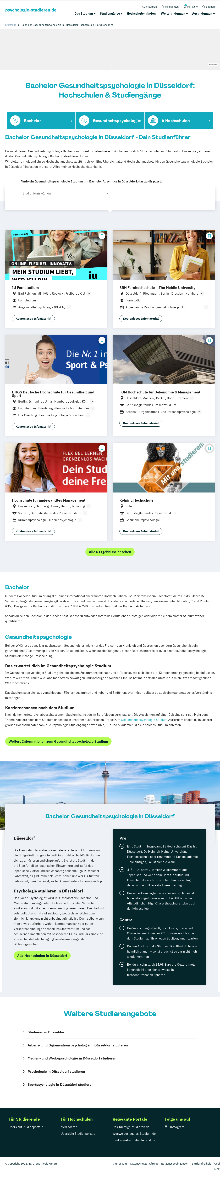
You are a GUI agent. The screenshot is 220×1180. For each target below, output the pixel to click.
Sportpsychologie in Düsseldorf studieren (61, 1084)
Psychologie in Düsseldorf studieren (56, 1071)
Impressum (120, 1163)
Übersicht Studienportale (26, 1127)
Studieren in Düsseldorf (46, 1032)
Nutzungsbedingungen (174, 1163)
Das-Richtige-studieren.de (131, 1127)
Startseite (10, 24)
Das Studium (83, 13)
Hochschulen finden (141, 13)
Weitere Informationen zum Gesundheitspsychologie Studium (58, 741)
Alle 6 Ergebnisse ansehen (110, 551)
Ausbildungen (202, 13)
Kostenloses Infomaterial (33, 318)
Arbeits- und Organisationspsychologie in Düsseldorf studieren (78, 1045)
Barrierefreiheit (201, 1163)
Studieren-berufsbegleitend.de (134, 1140)
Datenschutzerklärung (144, 1163)
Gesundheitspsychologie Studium (144, 720)
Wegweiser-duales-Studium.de (134, 1134)
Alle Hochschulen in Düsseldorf (42, 955)
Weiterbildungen (173, 13)
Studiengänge (110, 13)
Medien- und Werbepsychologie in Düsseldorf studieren (72, 1058)
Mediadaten (69, 1127)
